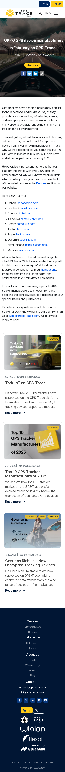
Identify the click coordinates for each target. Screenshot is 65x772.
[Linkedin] (32, 700)
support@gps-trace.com (24, 316)
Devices (41, 183)
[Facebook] (19, 700)
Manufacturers (33, 626)
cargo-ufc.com (26, 224)
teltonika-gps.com (31, 218)
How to (32, 660)
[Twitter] (26, 700)
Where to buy (32, 665)
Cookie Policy (39, 762)
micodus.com (27, 250)
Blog (32, 675)
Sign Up (57, 3)
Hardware (32, 65)
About (32, 670)
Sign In (44, 3)
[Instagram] (39, 700)
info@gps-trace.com (32, 692)
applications (48, 269)
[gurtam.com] (32, 728)
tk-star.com (24, 229)
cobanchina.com (27, 203)
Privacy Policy (27, 762)
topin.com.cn (24, 234)
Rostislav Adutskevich (39, 55)
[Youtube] (45, 700)
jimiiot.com (25, 213)
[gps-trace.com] (19, 13)
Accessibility (50, 762)
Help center (32, 642)
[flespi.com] (32, 738)
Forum (32, 648)
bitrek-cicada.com (36, 245)
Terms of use (15, 762)
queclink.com (28, 239)
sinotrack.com (29, 208)
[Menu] (56, 13)
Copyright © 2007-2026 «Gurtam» (32, 768)
